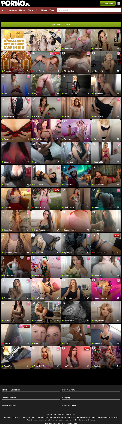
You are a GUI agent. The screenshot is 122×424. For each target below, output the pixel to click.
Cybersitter (91, 415)
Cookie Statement (9, 393)
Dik (37, 10)
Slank (30, 10)
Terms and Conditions (11, 385)
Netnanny (82, 415)
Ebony (44, 10)
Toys (51, 10)
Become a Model (69, 401)
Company (66, 393)
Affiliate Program (9, 401)
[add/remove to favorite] (63, 26)
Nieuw (22, 10)
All (3, 10)
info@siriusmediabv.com (68, 419)
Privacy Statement (69, 385)
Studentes (12, 10)
